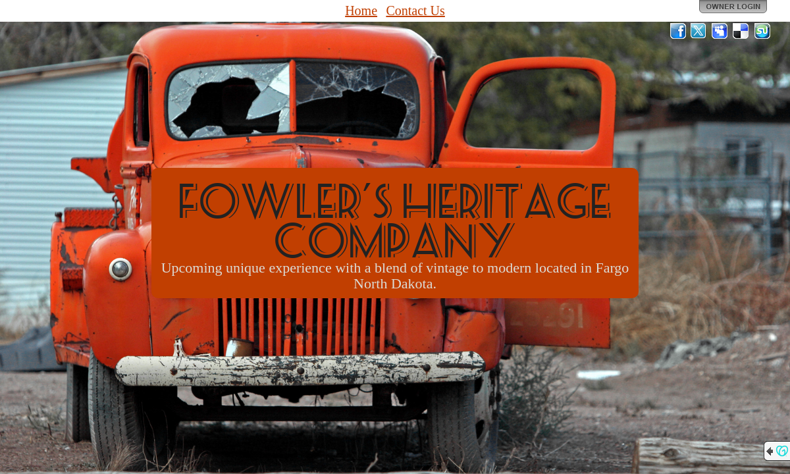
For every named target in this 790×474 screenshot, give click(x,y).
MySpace (720, 31)
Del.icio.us (741, 31)
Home (361, 10)
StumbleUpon (762, 31)
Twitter (699, 31)
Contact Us (415, 10)
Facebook (678, 31)
